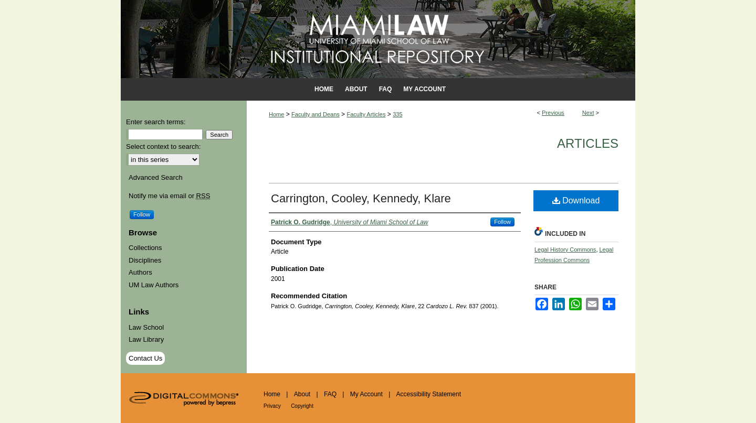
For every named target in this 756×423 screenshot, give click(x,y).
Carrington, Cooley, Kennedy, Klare (361, 198)
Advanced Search (156, 177)
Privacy (272, 406)
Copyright (302, 406)
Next (588, 113)
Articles (587, 143)
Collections (145, 248)
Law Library (146, 339)
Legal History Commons (565, 249)
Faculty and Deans (315, 114)
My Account (366, 394)
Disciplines (145, 260)
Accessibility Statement (428, 394)
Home (276, 114)
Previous (553, 113)
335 (397, 114)
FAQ (330, 394)
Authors (140, 272)
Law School (146, 327)
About (302, 394)
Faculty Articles (365, 114)
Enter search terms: (155, 122)
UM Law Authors (153, 285)
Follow (502, 222)
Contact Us (145, 358)
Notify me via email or (169, 196)
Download (576, 200)
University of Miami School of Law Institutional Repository (378, 39)
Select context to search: (163, 146)
